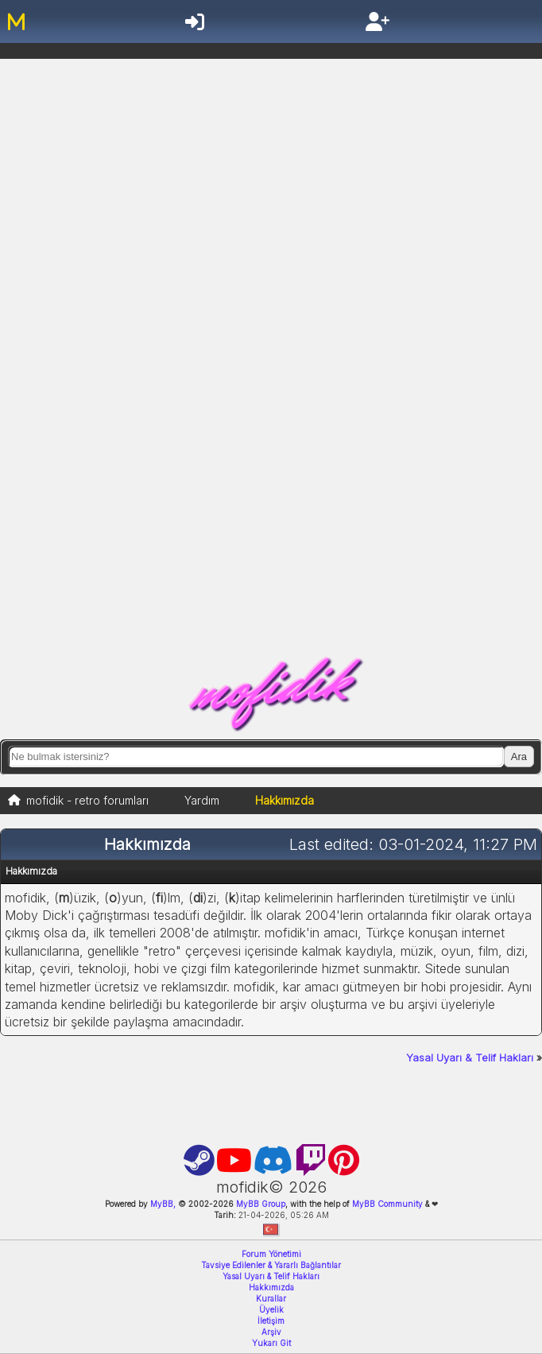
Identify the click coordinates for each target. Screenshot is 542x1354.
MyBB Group (259, 1204)
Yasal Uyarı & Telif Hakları (469, 1057)
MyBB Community (387, 1204)
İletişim (271, 1320)
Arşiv (271, 1332)
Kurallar (271, 1298)
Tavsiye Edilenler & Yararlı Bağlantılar (271, 1265)
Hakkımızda (271, 1287)
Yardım (201, 800)
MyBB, (163, 1204)
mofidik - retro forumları (87, 800)
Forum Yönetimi (271, 1254)
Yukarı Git (271, 1343)
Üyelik (271, 1309)
